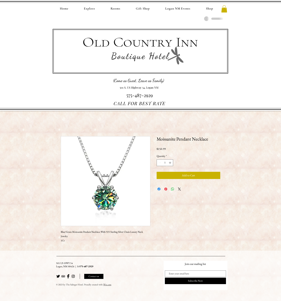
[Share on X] (179, 189)
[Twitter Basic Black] (58, 276)
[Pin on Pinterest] (166, 189)
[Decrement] (159, 163)
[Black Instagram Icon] (73, 276)
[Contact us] (93, 276)
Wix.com (107, 284)
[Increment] (170, 163)
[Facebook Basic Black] (68, 276)
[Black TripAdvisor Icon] (63, 276)
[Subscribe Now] (195, 281)
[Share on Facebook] (159, 189)
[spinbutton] (165, 163)
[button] (224, 9)
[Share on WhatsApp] (172, 189)
